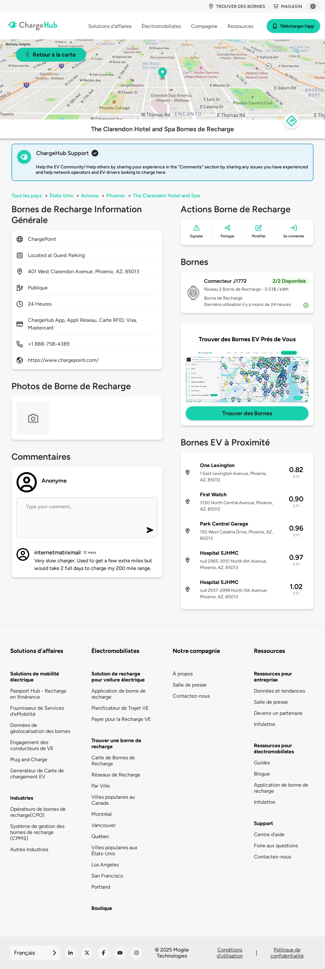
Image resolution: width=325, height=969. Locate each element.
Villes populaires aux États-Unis (114, 850)
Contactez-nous (191, 696)
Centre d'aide (269, 834)
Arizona (89, 196)
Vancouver (103, 825)
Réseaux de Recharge (115, 775)
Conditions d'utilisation (230, 953)
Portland (100, 887)
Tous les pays (26, 196)
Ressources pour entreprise (273, 677)
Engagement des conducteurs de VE (31, 745)
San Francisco (107, 876)
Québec (100, 836)
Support (263, 823)
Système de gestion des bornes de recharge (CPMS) (37, 832)
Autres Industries (29, 849)
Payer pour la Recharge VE (121, 719)
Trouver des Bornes (247, 413)
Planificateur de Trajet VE (120, 708)
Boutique (101, 908)
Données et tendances (279, 691)
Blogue (262, 774)
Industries (21, 798)
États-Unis (61, 196)
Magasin (287, 6)
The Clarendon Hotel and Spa (166, 196)
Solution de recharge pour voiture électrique (118, 677)
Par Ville (100, 786)
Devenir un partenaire (278, 713)
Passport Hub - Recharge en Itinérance (38, 694)
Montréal (101, 814)
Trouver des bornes (237, 6)
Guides (262, 763)
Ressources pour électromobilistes (274, 748)
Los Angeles (105, 865)
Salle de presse (190, 685)
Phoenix (115, 196)
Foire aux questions (276, 846)
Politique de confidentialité (287, 953)
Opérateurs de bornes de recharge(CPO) (38, 812)
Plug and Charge (28, 759)
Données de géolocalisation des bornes (40, 728)
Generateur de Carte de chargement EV (37, 774)
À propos (183, 674)
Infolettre (264, 724)
